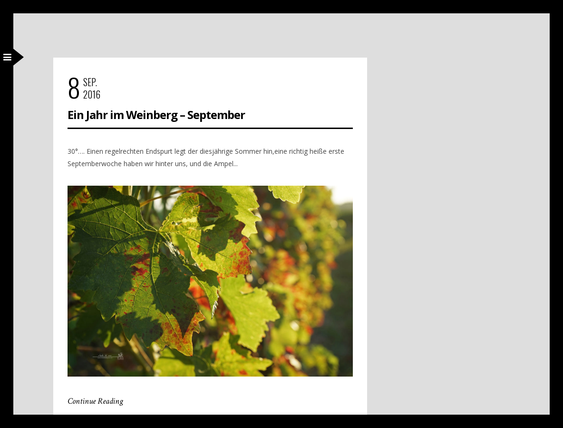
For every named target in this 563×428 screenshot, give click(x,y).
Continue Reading (95, 401)
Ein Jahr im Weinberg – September (156, 115)
